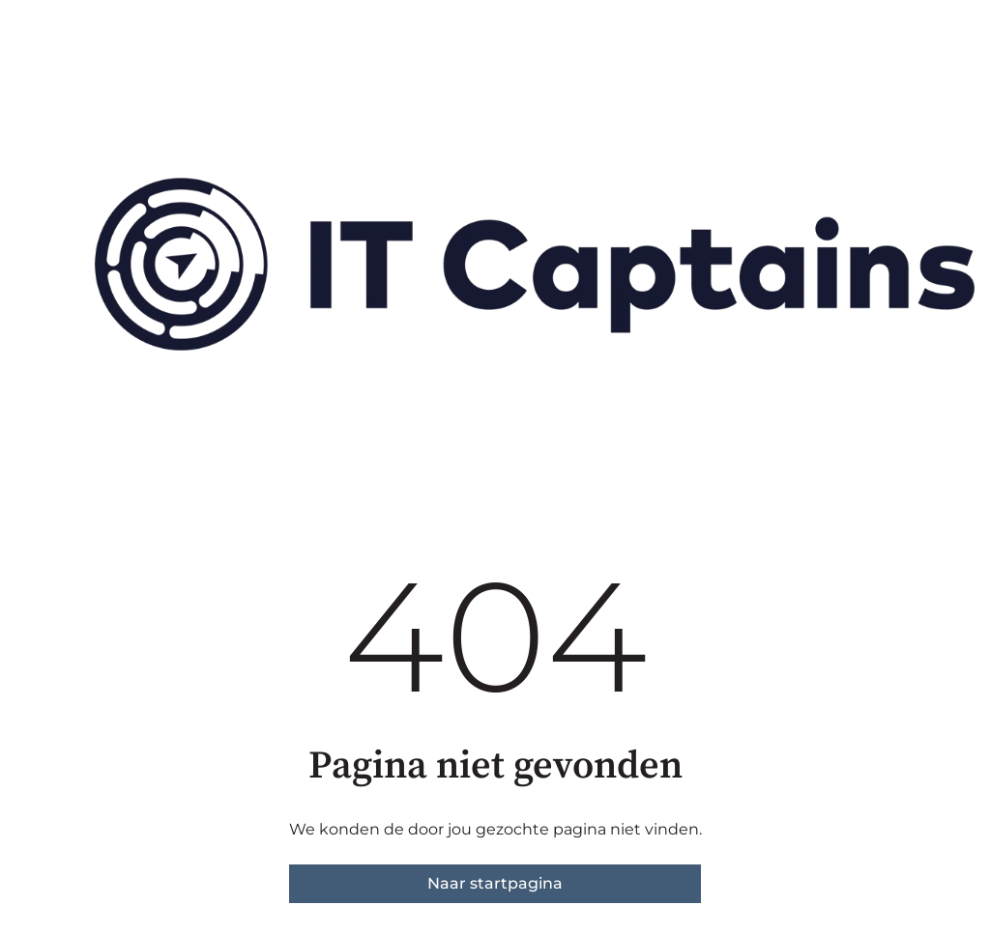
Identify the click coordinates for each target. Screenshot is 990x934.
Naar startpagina (495, 883)
